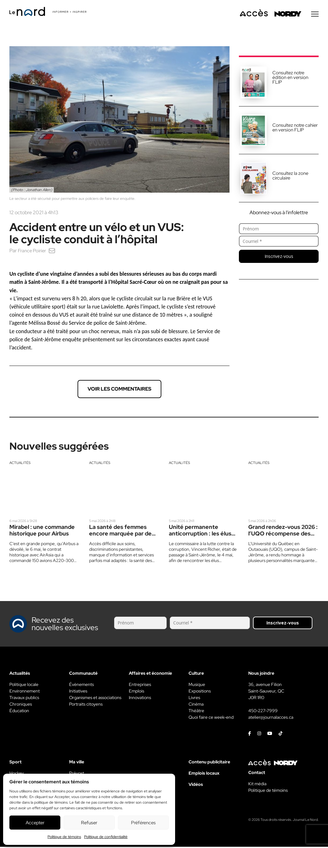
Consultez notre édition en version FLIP (290, 78)
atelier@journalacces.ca (270, 718)
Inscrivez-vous (279, 257)
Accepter (35, 823)
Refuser (89, 823)
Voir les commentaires (119, 390)
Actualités (20, 464)
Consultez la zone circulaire (290, 176)
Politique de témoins (64, 836)
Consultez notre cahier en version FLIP (295, 128)
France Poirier (33, 252)
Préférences (143, 823)
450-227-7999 (263, 712)
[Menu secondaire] (315, 15)
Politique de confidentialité (106, 836)
